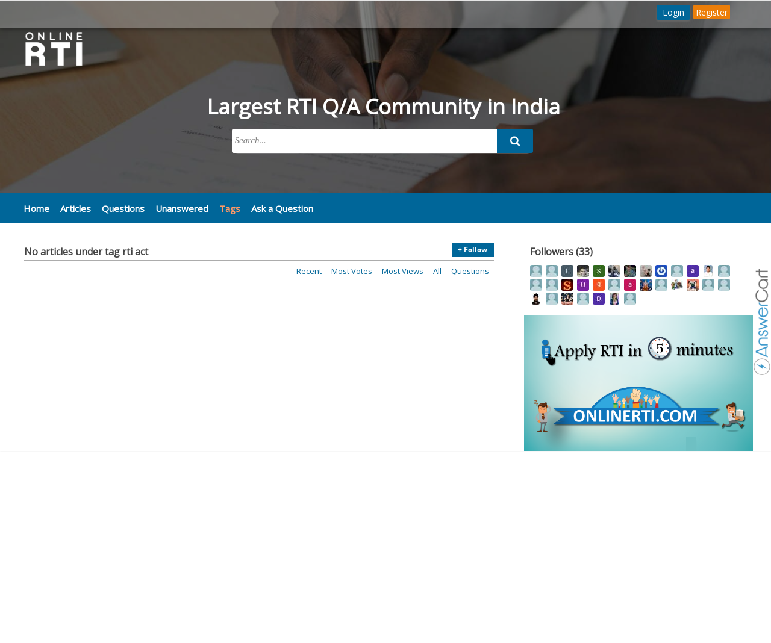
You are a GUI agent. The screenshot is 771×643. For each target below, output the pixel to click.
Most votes (351, 271)
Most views (402, 271)
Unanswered (181, 208)
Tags (229, 208)
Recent (309, 271)
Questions (123, 208)
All (437, 271)
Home (36, 208)
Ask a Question (282, 208)
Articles (75, 208)
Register (712, 12)
